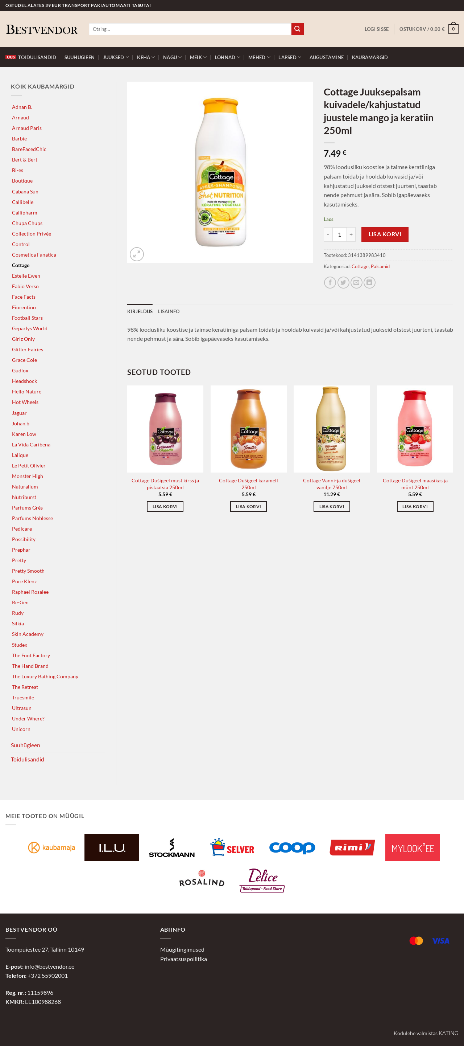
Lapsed (289, 57)
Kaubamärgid (370, 57)
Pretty (19, 560)
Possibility (24, 539)
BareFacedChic (29, 149)
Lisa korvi (385, 234)
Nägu (172, 57)
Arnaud (20, 117)
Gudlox (20, 370)
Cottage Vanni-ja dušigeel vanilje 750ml (331, 483)
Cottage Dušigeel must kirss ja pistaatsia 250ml (165, 483)
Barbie (19, 138)
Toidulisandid (30, 57)
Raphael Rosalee (30, 592)
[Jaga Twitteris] (343, 283)
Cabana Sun (25, 191)
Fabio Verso (25, 286)
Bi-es (17, 170)
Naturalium (25, 486)
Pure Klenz (24, 581)
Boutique (22, 180)
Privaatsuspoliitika (183, 958)
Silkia (18, 623)
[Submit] (297, 29)
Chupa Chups (27, 223)
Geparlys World (29, 328)
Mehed (259, 57)
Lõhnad (227, 57)
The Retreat (25, 687)
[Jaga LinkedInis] (370, 283)
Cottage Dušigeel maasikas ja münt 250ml (415, 483)
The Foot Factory (31, 655)
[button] (377, 29)
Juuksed (116, 57)
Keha (146, 57)
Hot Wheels (25, 402)
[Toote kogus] (339, 234)
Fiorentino (24, 307)
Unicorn (21, 729)
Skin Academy (28, 634)
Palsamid (380, 266)
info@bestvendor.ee (49, 966)
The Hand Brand (30, 666)
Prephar (21, 550)
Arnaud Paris (27, 128)
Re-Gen (20, 602)
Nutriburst (24, 497)
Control (21, 244)
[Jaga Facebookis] (330, 283)
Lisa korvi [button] (165, 506)
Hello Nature (26, 391)
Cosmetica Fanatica (34, 255)
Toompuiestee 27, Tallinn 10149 (44, 949)
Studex (19, 645)
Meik (198, 57)
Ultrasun (22, 708)
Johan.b (20, 423)
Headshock (24, 381)
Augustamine (327, 57)
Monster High (27, 476)
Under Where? (28, 718)
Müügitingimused (182, 949)
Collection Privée (31, 233)
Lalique (20, 455)
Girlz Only (23, 339)
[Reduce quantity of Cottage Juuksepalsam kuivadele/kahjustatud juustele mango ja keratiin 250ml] (328, 234)
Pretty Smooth (28, 571)
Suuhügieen (80, 57)
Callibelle (22, 202)
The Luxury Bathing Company (45, 676)
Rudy (18, 613)
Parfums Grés (27, 507)
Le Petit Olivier (29, 465)
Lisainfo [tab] (168, 311)
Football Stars (27, 318)
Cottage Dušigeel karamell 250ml (248, 483)
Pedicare (22, 529)
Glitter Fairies (27, 349)
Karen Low (24, 434)
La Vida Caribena (31, 444)
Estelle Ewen (26, 276)
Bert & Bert (24, 159)
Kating (449, 1033)
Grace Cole (24, 360)
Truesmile (23, 697)
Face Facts (24, 297)
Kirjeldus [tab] (140, 311)
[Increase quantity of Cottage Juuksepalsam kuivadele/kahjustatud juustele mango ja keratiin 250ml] (351, 234)
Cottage (20, 265)
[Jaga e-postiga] (356, 283)
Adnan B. (22, 107)
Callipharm (24, 212)
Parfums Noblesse (32, 518)
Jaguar (19, 413)
